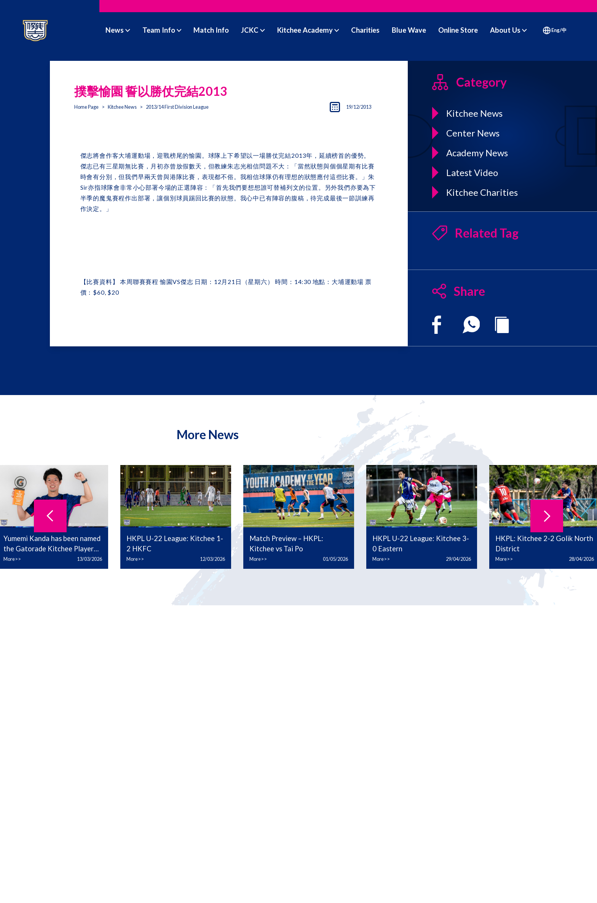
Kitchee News (122, 107)
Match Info (211, 30)
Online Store (458, 30)
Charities (365, 30)
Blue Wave (409, 30)
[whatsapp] (471, 324)
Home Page (86, 107)
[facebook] (436, 325)
